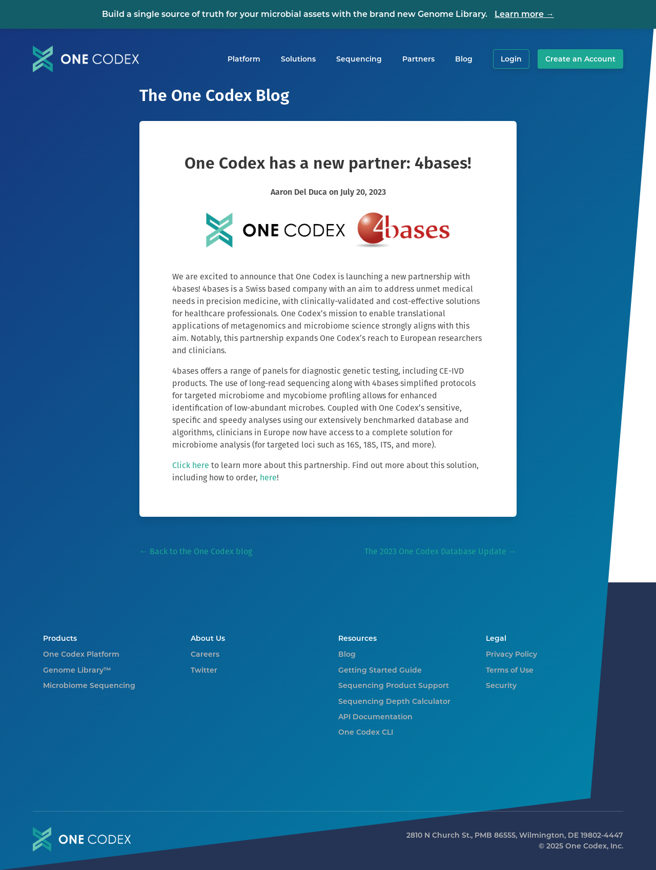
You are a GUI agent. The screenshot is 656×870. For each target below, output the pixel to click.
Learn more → (524, 14)
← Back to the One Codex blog (195, 551)
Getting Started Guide (380, 670)
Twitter (204, 670)
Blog (464, 59)
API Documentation (375, 716)
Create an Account (580, 59)
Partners (418, 59)
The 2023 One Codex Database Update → (440, 551)
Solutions (298, 59)
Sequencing (359, 59)
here (268, 477)
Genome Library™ (77, 670)
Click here (190, 465)
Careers (205, 654)
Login (511, 59)
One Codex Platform (81, 654)
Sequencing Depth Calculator (394, 701)
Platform (244, 59)
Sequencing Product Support (393, 685)
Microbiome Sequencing (89, 685)
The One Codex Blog (214, 95)
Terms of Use (510, 670)
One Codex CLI (365, 732)
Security (501, 685)
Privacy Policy (511, 654)
